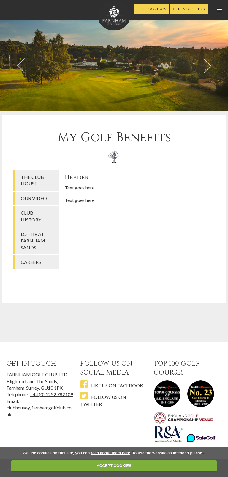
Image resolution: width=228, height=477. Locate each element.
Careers (31, 262)
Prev (21, 66)
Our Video (34, 198)
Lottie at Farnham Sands (33, 240)
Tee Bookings (151, 9)
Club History (31, 216)
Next (207, 66)
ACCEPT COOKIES (113, 465)
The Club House (32, 180)
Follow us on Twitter (103, 399)
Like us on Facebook (111, 384)
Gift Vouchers (189, 9)
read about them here (110, 453)
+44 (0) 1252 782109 (51, 394)
